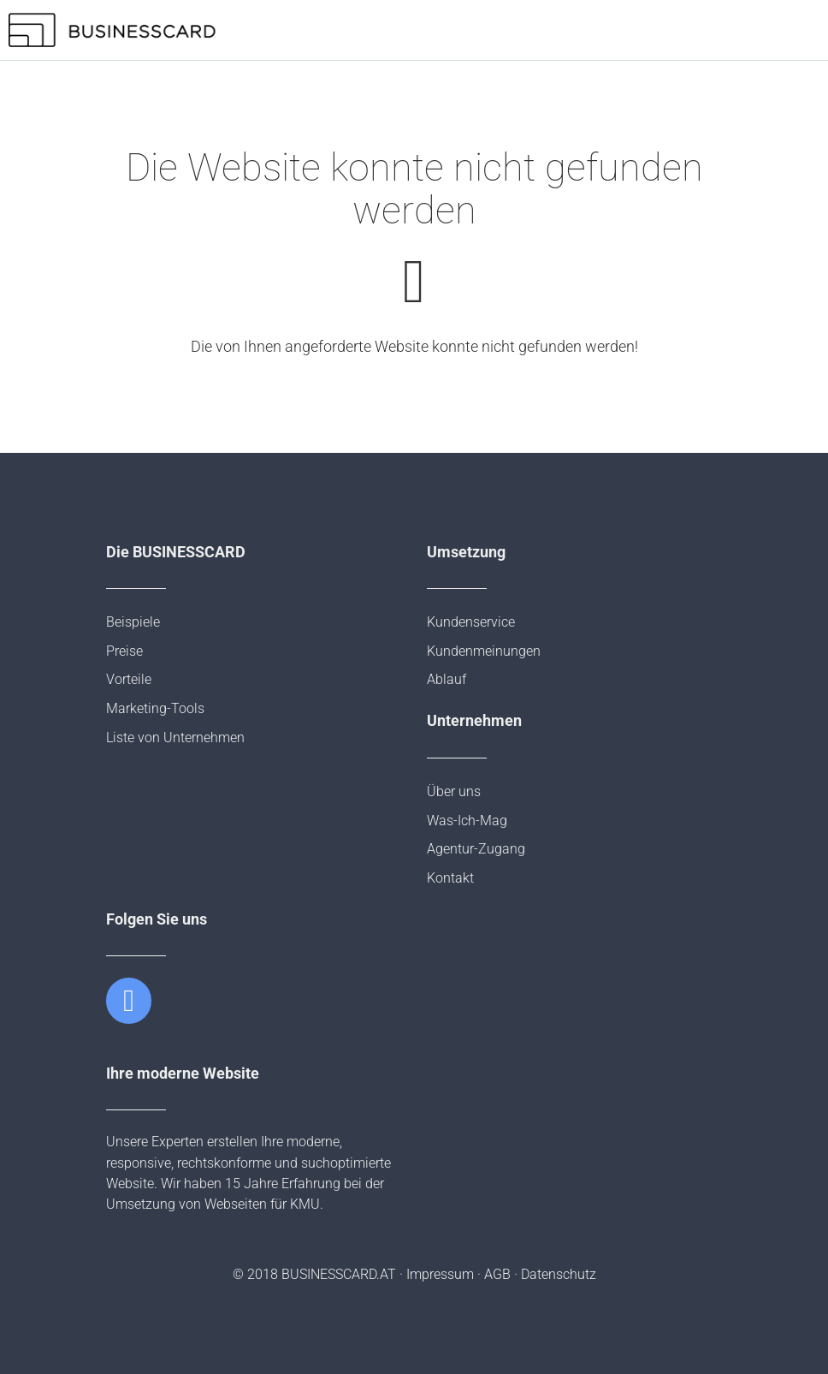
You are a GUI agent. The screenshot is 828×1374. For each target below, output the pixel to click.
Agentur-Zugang (476, 849)
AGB (497, 1274)
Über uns (454, 791)
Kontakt (450, 878)
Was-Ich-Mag (467, 820)
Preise (124, 651)
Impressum (440, 1274)
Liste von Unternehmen (175, 737)
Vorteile (128, 679)
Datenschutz (558, 1274)
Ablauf (446, 679)
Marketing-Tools (155, 708)
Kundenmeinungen (484, 651)
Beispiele (133, 622)
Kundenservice (471, 622)
